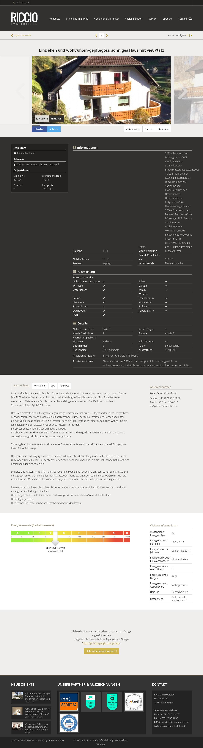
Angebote (55, 18)
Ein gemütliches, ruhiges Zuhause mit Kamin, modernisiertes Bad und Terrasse (37, 697)
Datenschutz (121, 740)
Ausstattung (40, 385)
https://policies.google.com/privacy (101, 643)
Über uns (167, 18)
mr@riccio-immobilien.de (164, 406)
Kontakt (182, 18)
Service (152, 18)
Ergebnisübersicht (21, 35)
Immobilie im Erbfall (77, 18)
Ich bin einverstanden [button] (100, 651)
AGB (89, 740)
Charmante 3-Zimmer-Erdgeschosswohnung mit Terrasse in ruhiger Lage (37, 728)
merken (149, 129)
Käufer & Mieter (133, 18)
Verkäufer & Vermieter (106, 18)
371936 (18, 179)
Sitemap (100, 744)
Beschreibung (21, 385)
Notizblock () (133, 129)
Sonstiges (64, 385)
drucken (163, 129)
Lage (52, 385)
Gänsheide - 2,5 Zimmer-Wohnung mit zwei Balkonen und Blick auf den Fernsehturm (37, 712)
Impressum (79, 740)
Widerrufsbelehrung (103, 740)
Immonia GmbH (56, 740)
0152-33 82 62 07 (22, 3)
